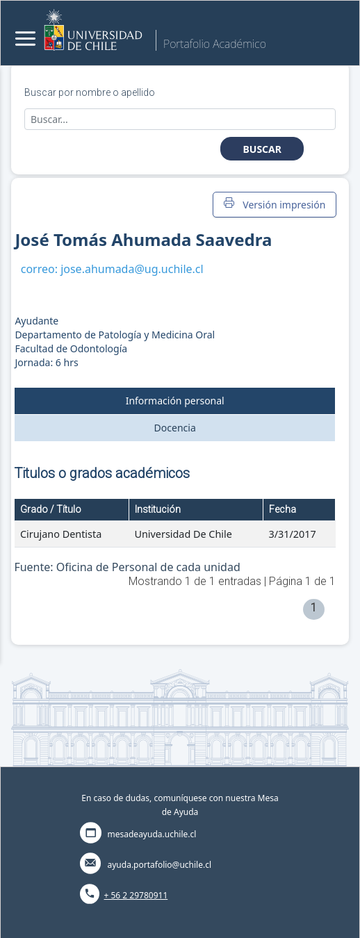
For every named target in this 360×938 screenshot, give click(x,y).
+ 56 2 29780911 (136, 895)
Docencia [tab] (175, 427)
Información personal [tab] (175, 400)
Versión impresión (274, 204)
